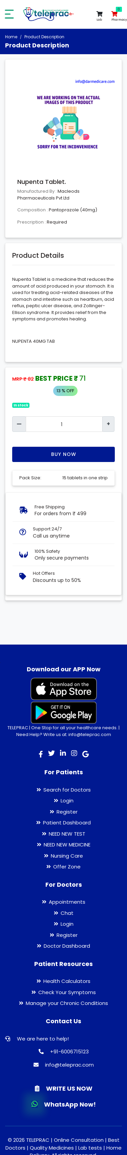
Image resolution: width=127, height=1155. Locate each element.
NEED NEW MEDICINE (67, 844)
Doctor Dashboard (67, 945)
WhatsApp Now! (63, 1104)
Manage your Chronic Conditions (67, 1003)
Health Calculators (66, 981)
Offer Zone (67, 866)
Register (67, 811)
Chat (67, 913)
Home (11, 37)
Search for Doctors (67, 789)
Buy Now (63, 454)
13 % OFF (65, 390)
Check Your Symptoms (67, 992)
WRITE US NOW (63, 1088)
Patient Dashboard (67, 822)
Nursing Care (67, 855)
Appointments (67, 901)
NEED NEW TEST (67, 833)
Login (67, 800)
